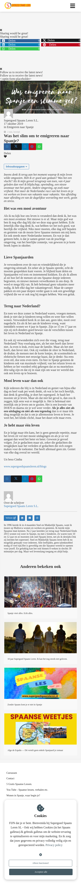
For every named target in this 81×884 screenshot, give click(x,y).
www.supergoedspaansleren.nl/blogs (25, 466)
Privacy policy (54, 845)
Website (11, 518)
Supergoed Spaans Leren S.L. (21, 120)
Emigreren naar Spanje (20, 127)
